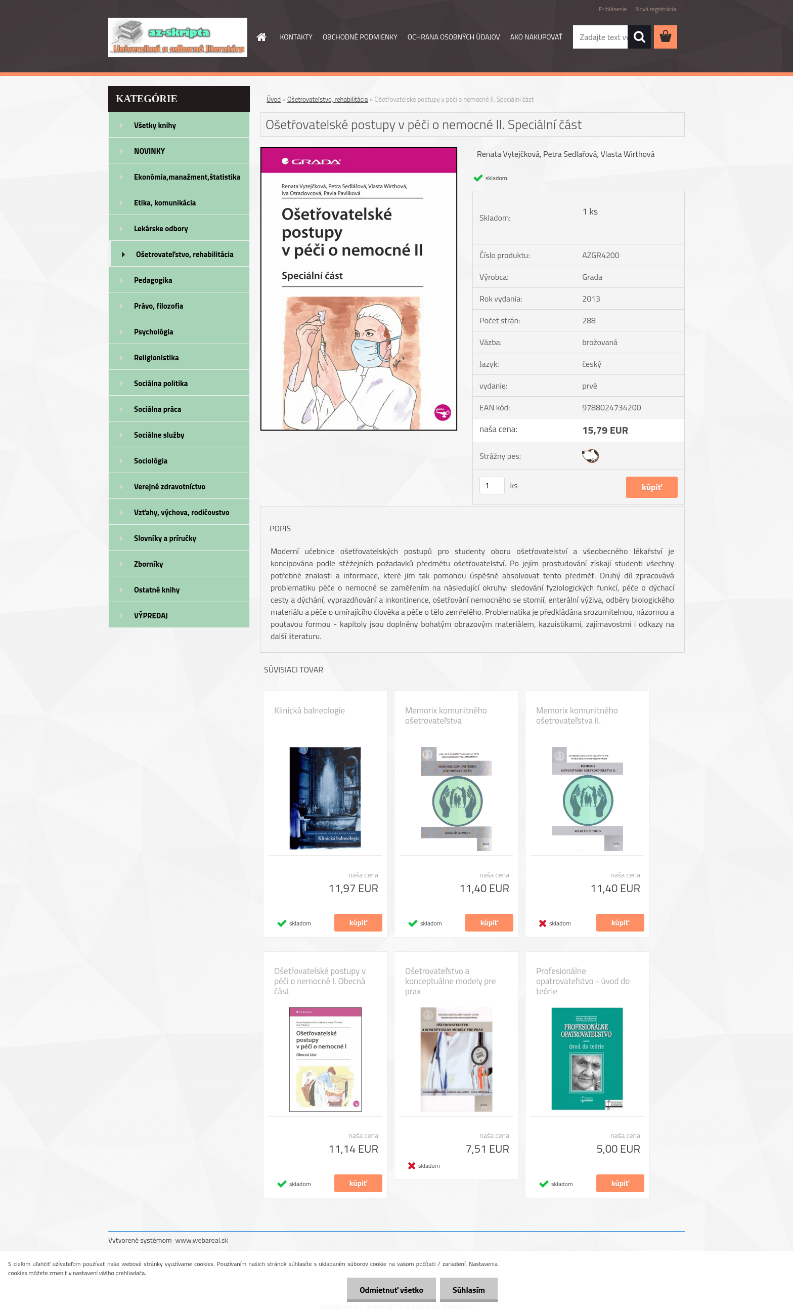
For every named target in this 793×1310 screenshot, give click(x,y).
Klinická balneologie (309, 710)
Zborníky (148, 564)
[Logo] (177, 37)
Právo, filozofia (159, 306)
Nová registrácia (655, 9)
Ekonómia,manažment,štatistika (187, 177)
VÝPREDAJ (151, 615)
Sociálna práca (157, 409)
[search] (639, 37)
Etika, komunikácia (165, 202)
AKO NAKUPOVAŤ (536, 36)
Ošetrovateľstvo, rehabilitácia (185, 254)
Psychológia (153, 331)
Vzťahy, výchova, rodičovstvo (182, 512)
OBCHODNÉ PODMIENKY (360, 36)
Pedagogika (153, 280)
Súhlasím (469, 1290)
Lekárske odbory (161, 228)
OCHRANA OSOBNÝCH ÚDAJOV (454, 36)
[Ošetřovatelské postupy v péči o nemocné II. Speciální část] (358, 151)
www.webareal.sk (202, 1240)
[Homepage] (261, 37)
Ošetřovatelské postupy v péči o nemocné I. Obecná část (320, 981)
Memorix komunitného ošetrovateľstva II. (577, 715)
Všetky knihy (155, 125)
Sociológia (150, 461)
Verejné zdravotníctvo (169, 486)
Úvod (274, 99)
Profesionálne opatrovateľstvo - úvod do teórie (583, 981)
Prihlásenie (613, 9)
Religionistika (156, 357)
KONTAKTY (296, 36)
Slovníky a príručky (165, 538)
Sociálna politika (161, 383)
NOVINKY (149, 151)
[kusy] (492, 485)
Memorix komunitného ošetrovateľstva (446, 715)
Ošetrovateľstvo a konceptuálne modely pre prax (450, 981)
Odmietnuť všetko (391, 1290)
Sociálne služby (159, 435)
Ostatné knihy (157, 590)
